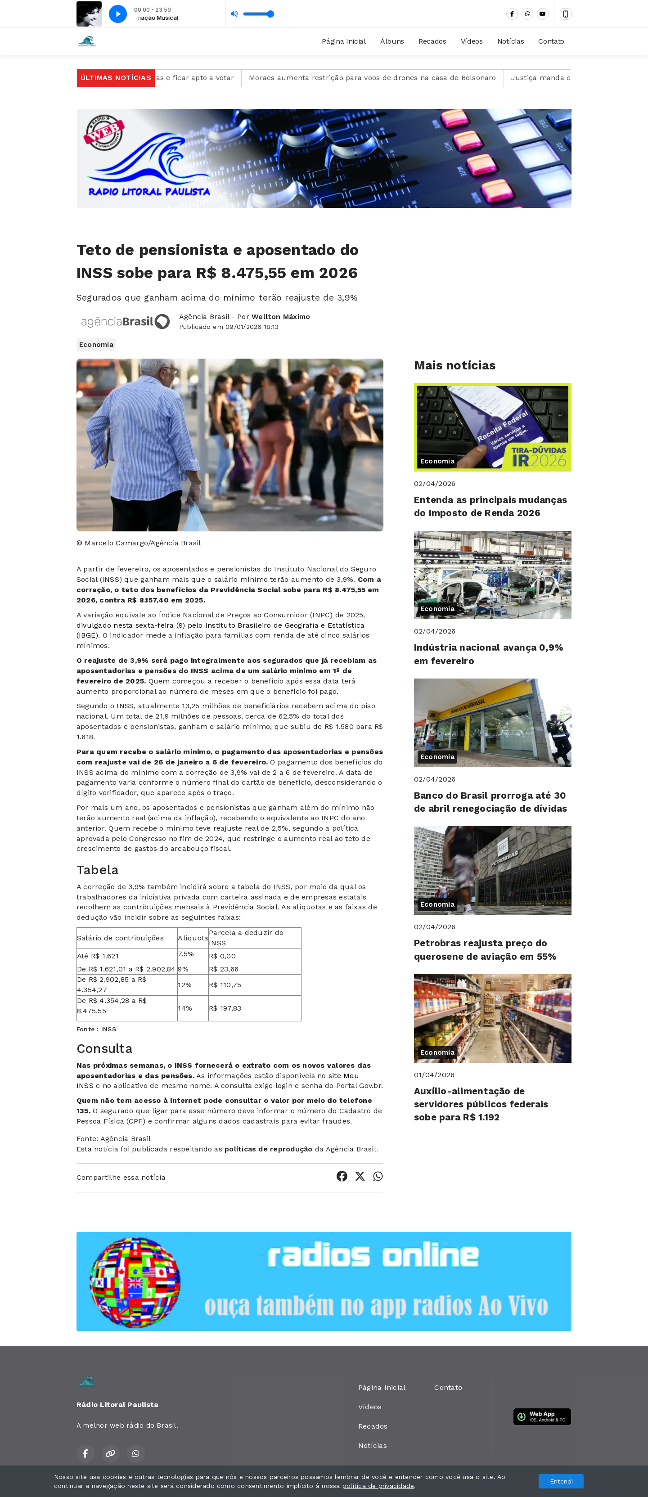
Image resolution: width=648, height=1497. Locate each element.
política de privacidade (378, 1485)
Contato (551, 41)
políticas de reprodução (269, 1149)
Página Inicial (344, 41)
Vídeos (472, 41)
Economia (96, 345)
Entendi (561, 1481)
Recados (432, 41)
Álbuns (392, 41)
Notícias (510, 41)
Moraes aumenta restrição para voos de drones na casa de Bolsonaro (387, 77)
